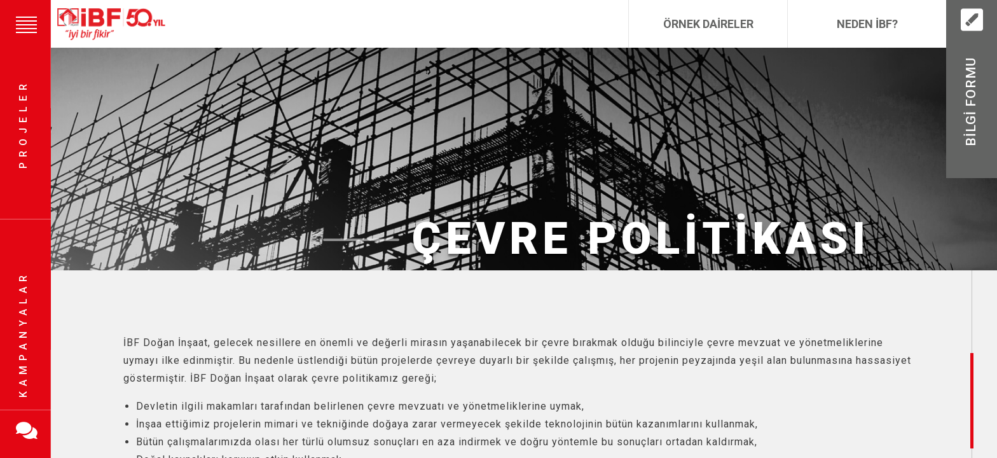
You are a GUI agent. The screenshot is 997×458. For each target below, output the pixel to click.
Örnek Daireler (708, 24)
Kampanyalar (23, 334)
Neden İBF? (867, 24)
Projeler (23, 124)
